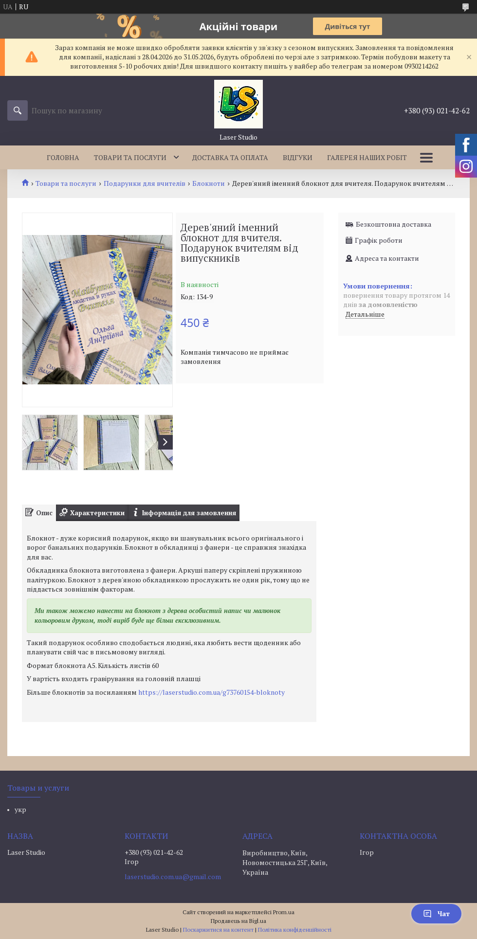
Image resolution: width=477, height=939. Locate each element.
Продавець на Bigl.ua (238, 920)
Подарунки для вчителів (144, 183)
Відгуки (297, 157)
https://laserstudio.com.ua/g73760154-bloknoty (211, 692)
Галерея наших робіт (367, 157)
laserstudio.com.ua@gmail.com (173, 876)
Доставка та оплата (230, 157)
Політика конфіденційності (294, 929)
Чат (436, 913)
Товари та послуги (130, 157)
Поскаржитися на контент (218, 929)
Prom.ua (283, 912)
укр (20, 809)
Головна (63, 157)
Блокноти (208, 183)
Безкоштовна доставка (393, 224)
